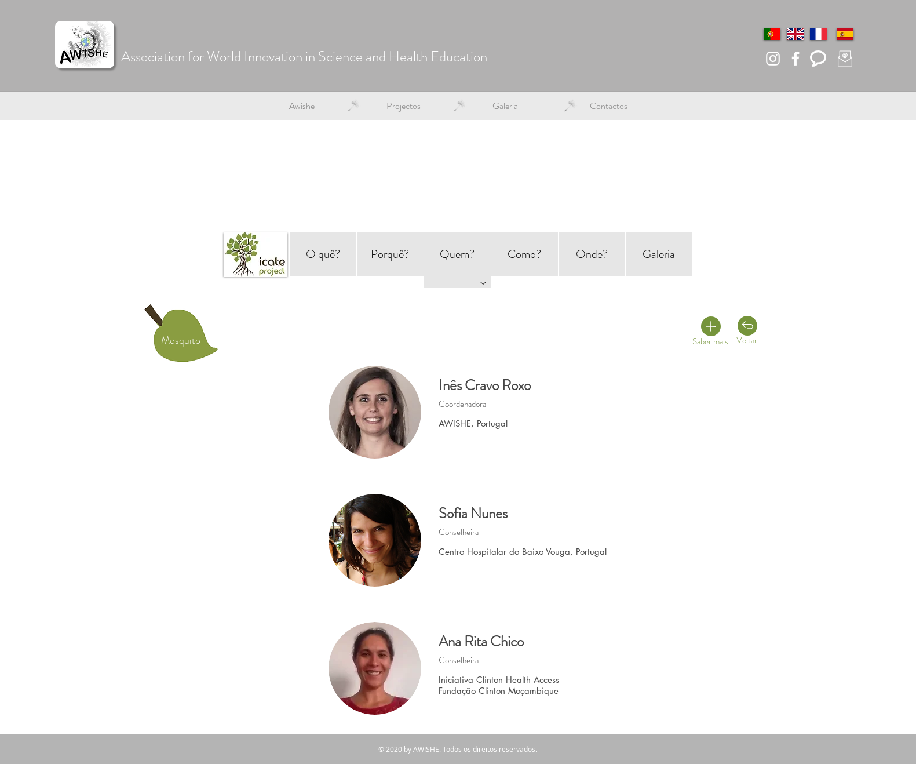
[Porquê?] (390, 254)
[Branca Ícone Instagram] (773, 58)
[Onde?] (592, 254)
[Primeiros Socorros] (733, 347)
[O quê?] (323, 254)
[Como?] (524, 254)
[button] (302, 106)
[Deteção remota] (693, 322)
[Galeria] (659, 254)
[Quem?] (457, 254)
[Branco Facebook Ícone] (795, 58)
